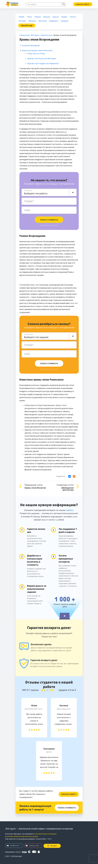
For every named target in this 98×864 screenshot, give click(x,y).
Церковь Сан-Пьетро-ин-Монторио (41, 59)
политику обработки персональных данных (22, 836)
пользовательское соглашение (45, 834)
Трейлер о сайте (32, 845)
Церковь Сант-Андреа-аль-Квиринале (43, 63)
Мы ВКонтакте (13, 845)
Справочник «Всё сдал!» (29, 35)
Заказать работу (68, 794)
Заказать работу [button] (83, 4)
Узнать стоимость (49, 220)
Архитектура (46, 35)
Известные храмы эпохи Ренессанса (37, 50)
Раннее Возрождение (31, 46)
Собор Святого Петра (36, 54)
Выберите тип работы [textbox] (35, 193)
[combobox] (49, 192)
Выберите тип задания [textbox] (36, 337)
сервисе (69, 510)
